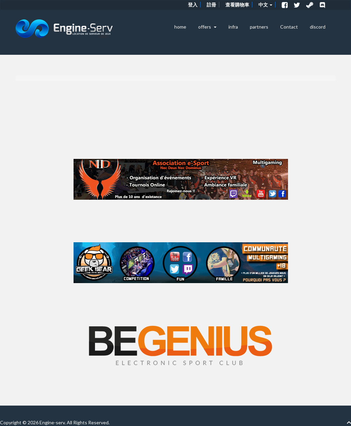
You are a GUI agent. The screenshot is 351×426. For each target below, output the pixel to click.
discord (317, 27)
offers (207, 27)
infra (233, 27)
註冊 (211, 4)
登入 (192, 4)
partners (259, 27)
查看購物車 (237, 4)
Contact (289, 27)
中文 (265, 4)
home (180, 27)
